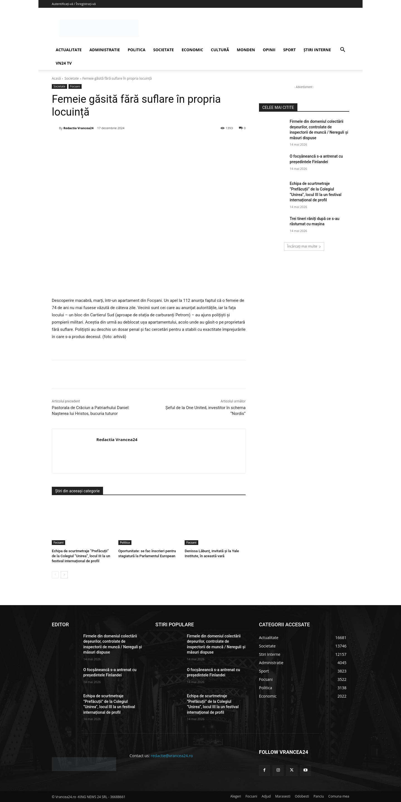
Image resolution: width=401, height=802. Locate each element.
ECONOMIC (192, 49)
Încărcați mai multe (304, 246)
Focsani (75, 86)
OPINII (269, 49)
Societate (71, 78)
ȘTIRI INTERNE (317, 49)
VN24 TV (64, 63)
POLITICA (136, 49)
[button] (342, 50)
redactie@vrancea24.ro (172, 755)
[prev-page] (55, 574)
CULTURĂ (220, 49)
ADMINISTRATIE (104, 49)
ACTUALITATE (69, 49)
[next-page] (64, 574)
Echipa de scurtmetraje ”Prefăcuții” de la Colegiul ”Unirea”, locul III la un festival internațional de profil (81, 556)
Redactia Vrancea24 (78, 128)
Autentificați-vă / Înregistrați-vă (74, 4)
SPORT (289, 49)
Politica (125, 542)
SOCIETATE (163, 49)
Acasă (56, 78)
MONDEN (246, 49)
